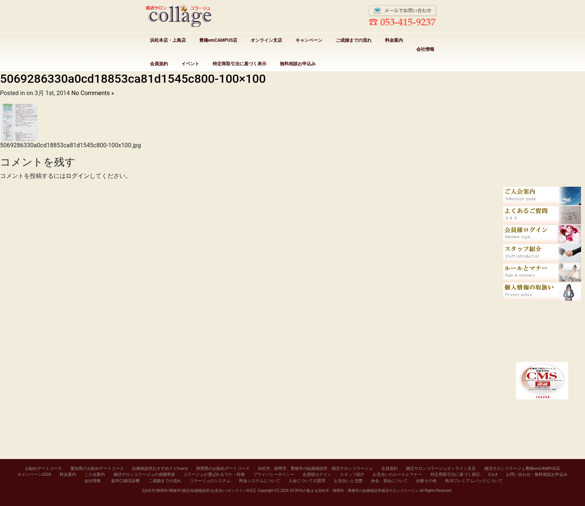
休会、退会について (389, 480)
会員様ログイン (317, 474)
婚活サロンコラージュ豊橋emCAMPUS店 (522, 468)
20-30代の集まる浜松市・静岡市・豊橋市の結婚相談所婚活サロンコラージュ (354, 490)
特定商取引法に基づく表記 (455, 474)
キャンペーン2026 (34, 474)
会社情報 (425, 49)
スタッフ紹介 (352, 474)
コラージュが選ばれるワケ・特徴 (214, 474)
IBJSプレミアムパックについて (474, 480)
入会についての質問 (306, 480)
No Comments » (92, 93)
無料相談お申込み (298, 63)
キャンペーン (308, 40)
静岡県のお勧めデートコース (223, 468)
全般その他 (426, 480)
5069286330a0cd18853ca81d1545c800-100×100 (133, 79)
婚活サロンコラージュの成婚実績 (144, 474)
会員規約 (159, 63)
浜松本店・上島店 (168, 40)
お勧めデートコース (43, 468)
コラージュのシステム (210, 480)
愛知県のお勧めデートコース (97, 468)
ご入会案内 (94, 474)
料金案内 (394, 40)
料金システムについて (259, 480)
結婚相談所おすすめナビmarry (160, 468)
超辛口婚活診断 (125, 480)
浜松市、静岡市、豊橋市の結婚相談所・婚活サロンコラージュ (315, 468)
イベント (190, 63)
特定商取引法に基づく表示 (239, 63)
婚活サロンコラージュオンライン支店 (441, 468)
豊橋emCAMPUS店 (218, 40)
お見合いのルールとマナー (397, 474)
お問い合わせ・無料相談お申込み (536, 474)
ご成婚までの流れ (354, 40)
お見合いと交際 (348, 480)
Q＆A (493, 474)
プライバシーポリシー (273, 474)
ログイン (78, 175)
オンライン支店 (266, 40)
